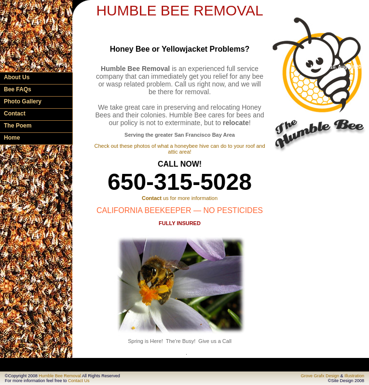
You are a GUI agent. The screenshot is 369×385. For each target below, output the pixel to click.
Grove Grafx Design (320, 375)
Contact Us (79, 380)
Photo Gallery (22, 101)
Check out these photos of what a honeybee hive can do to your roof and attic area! (179, 149)
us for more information (180, 198)
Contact (15, 113)
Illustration (354, 375)
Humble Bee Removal (60, 375)
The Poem (17, 125)
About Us (16, 77)
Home (12, 137)
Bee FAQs (17, 89)
